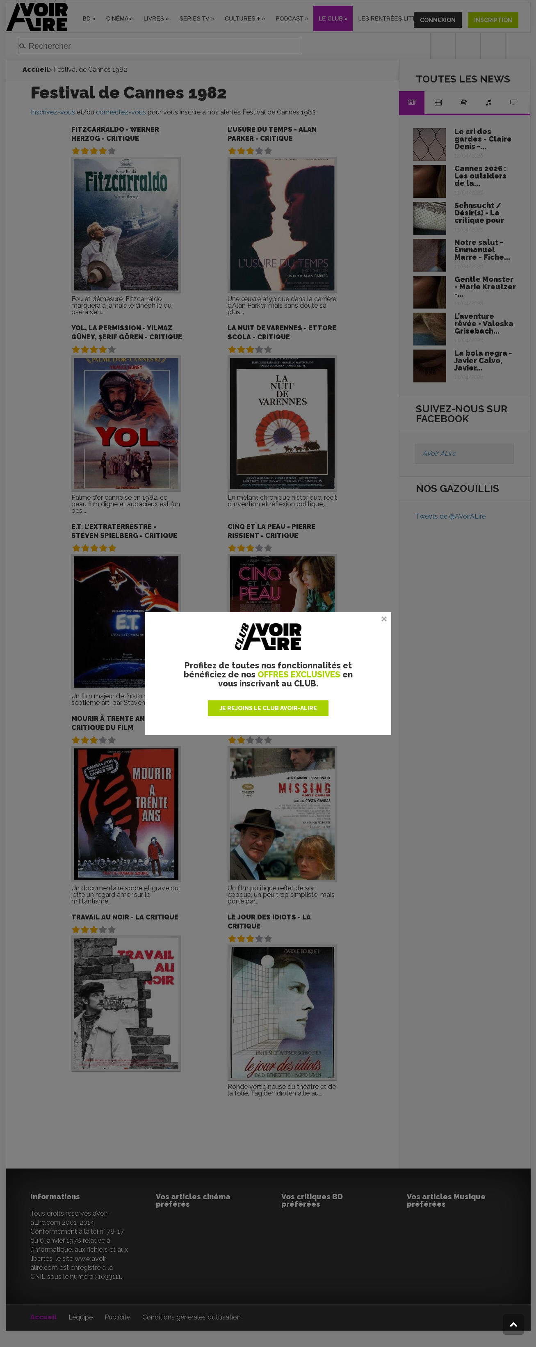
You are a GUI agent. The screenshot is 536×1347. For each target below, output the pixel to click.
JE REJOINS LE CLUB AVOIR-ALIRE (268, 708)
